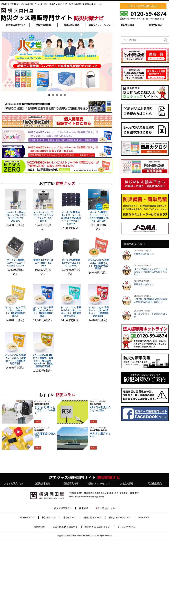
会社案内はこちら (105, 508)
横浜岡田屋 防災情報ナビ (65, 527)
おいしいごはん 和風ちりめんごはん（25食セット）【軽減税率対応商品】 (71, 311)
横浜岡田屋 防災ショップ (97, 527)
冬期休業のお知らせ (144, 254)
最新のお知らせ (133, 244)
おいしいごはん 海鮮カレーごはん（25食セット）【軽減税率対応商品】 (15, 359)
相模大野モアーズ (92, 517)
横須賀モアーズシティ (120, 517)
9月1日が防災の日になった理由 (100, 409)
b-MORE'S (143, 517)
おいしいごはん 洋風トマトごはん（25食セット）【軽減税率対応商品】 (98, 311)
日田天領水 (39, 527)
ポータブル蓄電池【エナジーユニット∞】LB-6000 (71, 263)
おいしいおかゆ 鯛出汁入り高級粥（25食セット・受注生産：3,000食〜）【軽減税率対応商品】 (43, 361)
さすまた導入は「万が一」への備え (44, 410)
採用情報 (83, 508)
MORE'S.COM (27, 517)
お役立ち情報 (127, 25)
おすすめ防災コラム (15, 25)
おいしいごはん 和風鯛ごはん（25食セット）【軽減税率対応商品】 (43, 311)
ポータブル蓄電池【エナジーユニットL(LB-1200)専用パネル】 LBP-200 (98, 216)
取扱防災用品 (155, 25)
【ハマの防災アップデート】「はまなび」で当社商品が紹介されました (150, 271)
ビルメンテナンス (126, 527)
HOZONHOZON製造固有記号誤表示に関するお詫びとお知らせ (150, 300)
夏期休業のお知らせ (144, 284)
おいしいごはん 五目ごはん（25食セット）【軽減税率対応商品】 (15, 311)
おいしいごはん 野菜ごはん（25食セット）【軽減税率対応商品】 (98, 264)
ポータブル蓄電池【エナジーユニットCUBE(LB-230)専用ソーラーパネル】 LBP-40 (71, 218)
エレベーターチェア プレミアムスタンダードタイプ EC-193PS (44, 216)
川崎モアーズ (69, 517)
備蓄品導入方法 (71, 25)
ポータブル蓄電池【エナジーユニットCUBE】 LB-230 (15, 263)
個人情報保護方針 (63, 508)
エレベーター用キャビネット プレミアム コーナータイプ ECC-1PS (15, 216)
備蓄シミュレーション (99, 25)
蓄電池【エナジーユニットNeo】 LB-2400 (43, 263)
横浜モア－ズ (48, 517)
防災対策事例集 (43, 25)
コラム (38, 422)
